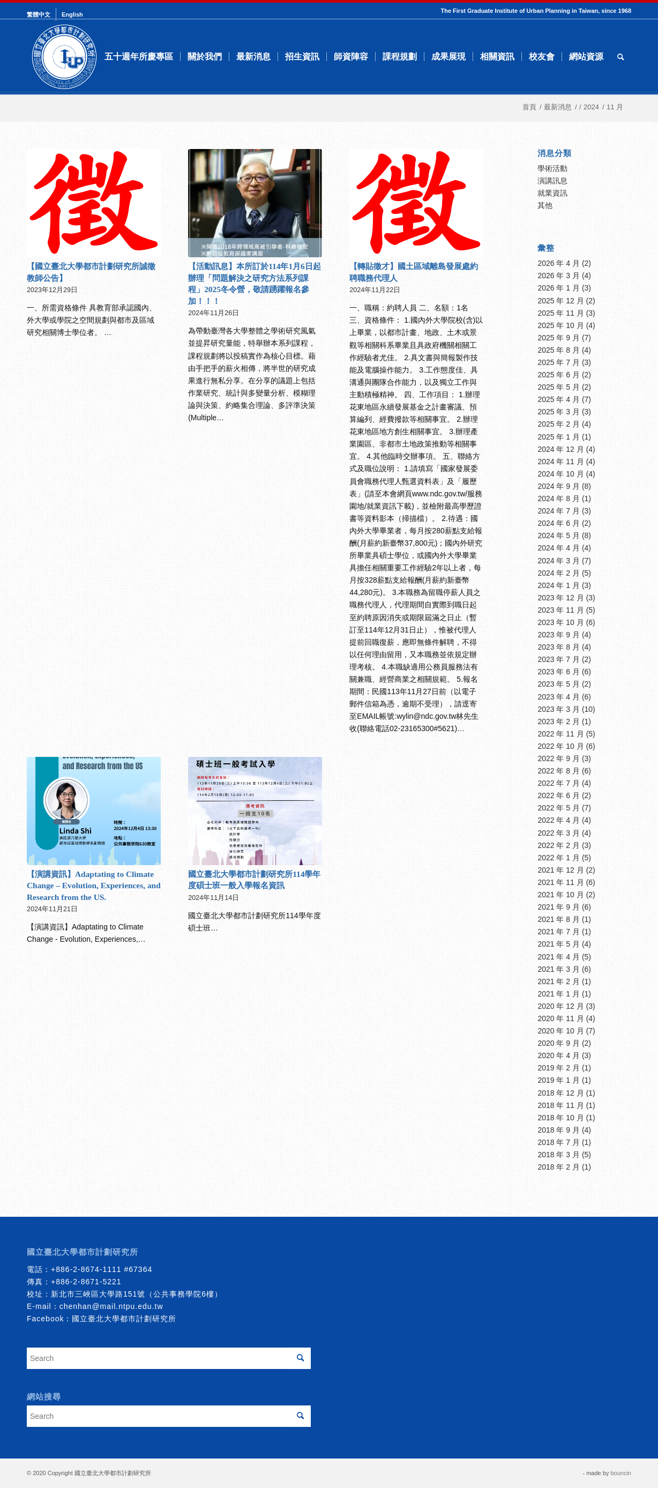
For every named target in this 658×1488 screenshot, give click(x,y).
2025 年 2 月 (558, 424)
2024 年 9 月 (558, 486)
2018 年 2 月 (558, 1167)
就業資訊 (552, 193)
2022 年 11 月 (560, 734)
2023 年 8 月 (558, 647)
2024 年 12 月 (560, 449)
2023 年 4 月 (558, 697)
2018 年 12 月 (560, 1093)
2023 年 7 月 (558, 659)
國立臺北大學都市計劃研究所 (124, 1318)
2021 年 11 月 (560, 882)
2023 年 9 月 (558, 634)
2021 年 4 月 (558, 957)
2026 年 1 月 (558, 288)
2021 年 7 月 (558, 931)
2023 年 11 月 (560, 610)
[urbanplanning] (64, 56)
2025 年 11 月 (560, 313)
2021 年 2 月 (558, 981)
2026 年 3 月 (558, 275)
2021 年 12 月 (560, 870)
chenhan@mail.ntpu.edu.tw (111, 1306)
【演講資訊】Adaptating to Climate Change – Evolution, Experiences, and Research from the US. (94, 885)
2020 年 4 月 (558, 1055)
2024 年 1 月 (558, 585)
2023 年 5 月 (558, 684)
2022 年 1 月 (558, 857)
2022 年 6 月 (558, 795)
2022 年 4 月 (558, 820)
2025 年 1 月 (558, 437)
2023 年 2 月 (558, 721)
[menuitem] (41, 14)
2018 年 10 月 (560, 1117)
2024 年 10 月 (560, 474)
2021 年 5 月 (558, 944)
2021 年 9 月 (558, 907)
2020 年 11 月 (560, 1018)
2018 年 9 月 (558, 1130)
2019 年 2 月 (558, 1067)
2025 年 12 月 (560, 300)
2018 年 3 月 (558, 1154)
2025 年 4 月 (558, 399)
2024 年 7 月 (558, 511)
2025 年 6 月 (558, 374)
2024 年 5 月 (558, 535)
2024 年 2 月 (558, 573)
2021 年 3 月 (558, 969)
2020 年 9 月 (558, 1043)
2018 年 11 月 (560, 1105)
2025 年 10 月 (560, 325)
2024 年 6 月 (558, 523)
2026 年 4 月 (558, 263)
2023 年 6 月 (558, 671)
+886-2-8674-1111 (86, 1269)
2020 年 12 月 (560, 1006)
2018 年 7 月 (558, 1142)
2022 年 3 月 (558, 833)
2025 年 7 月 (558, 362)
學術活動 (552, 168)
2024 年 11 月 (560, 461)
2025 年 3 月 (558, 411)
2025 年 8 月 (558, 350)
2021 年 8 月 (558, 919)
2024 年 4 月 (558, 548)
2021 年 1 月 (558, 993)
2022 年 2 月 (558, 845)
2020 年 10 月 (560, 1030)
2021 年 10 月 (560, 894)
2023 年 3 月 (558, 709)
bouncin (620, 1473)
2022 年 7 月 (558, 783)
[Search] (620, 56)
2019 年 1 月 (558, 1080)
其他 (544, 205)
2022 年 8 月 (558, 771)
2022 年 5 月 (558, 807)
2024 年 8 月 (558, 498)
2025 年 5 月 (558, 387)
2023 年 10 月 (560, 622)
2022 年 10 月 (560, 746)
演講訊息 (552, 180)
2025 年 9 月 (558, 337)
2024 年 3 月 (558, 560)
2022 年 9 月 (558, 758)
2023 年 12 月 (560, 597)
